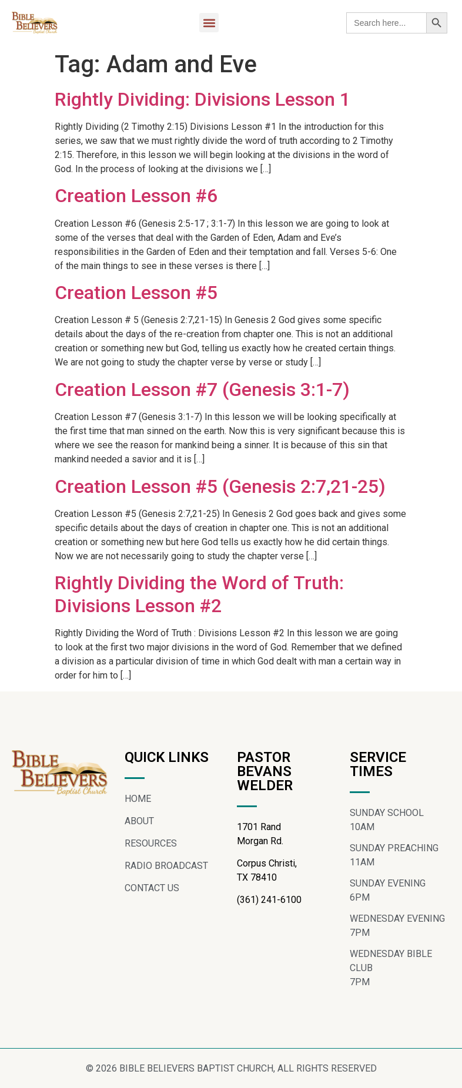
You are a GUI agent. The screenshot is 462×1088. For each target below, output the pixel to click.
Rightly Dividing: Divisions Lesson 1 (202, 99)
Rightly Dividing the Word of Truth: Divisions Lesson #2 (199, 594)
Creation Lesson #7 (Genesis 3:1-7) (202, 389)
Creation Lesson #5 (136, 292)
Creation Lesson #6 (136, 195)
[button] (209, 22)
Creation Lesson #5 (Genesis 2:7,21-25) (220, 486)
